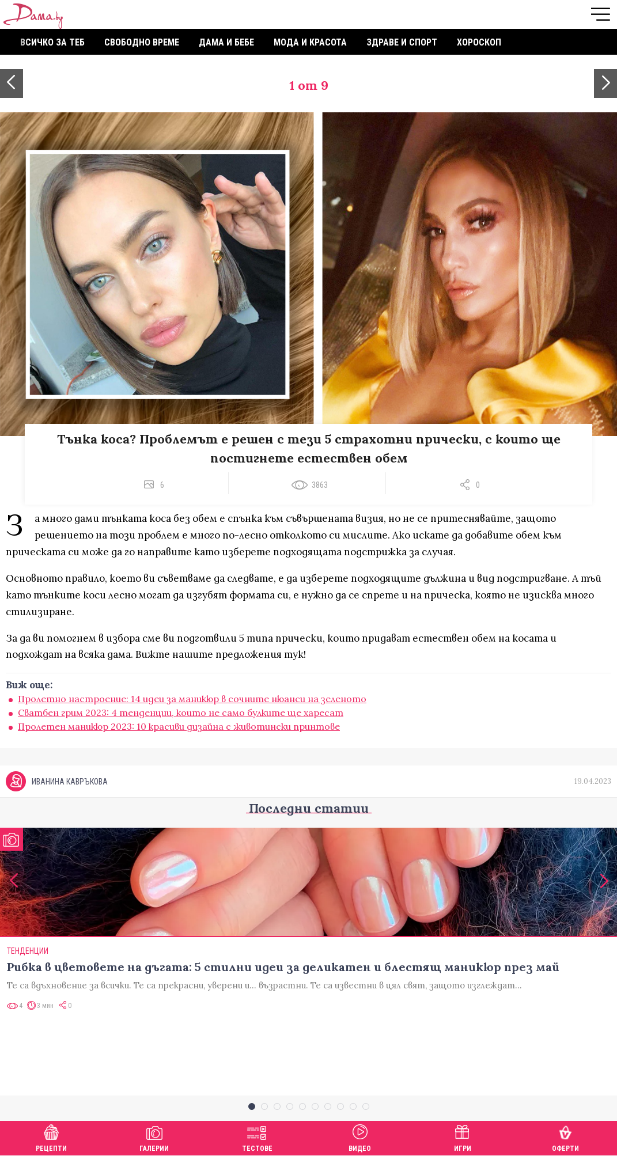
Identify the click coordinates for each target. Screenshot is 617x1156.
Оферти (565, 1137)
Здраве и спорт (401, 42)
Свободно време (141, 42)
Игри (463, 1137)
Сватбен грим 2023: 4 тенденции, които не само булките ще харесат (180, 712)
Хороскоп (479, 42)
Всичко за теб (52, 42)
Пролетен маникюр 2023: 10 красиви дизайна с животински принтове (179, 726)
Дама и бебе (226, 42)
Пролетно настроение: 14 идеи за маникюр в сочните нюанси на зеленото (192, 698)
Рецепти (51, 1137)
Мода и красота (310, 42)
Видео (360, 1137)
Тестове (257, 1137)
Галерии (154, 1137)
